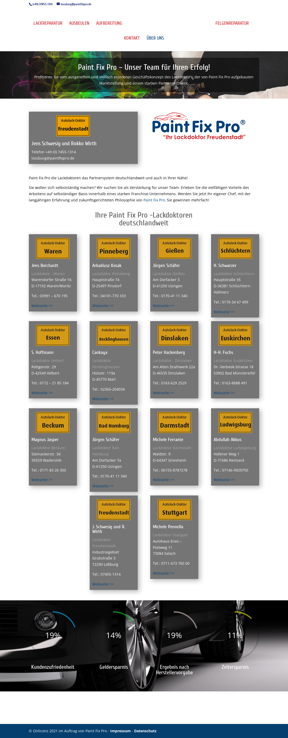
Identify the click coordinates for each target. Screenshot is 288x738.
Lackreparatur (48, 24)
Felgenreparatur (232, 24)
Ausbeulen (79, 24)
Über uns (155, 38)
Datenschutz (145, 730)
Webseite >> (42, 305)
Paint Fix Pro (154, 200)
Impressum (121, 730)
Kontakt (132, 38)
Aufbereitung (109, 24)
